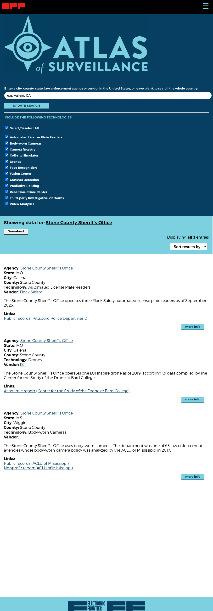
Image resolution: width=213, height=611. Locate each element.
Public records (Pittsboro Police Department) (45, 318)
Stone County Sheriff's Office (46, 268)
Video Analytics (19, 204)
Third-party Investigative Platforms (34, 198)
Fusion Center (18, 173)
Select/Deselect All (22, 128)
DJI (23, 364)
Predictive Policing (22, 186)
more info (192, 327)
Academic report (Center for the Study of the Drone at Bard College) (66, 390)
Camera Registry (20, 149)
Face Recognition (21, 167)
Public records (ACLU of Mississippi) (36, 463)
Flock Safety (31, 292)
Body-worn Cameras (23, 143)
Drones (13, 161)
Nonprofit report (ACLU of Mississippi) (38, 467)
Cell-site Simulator (21, 155)
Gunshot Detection (22, 180)
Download (16, 231)
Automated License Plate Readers (33, 137)
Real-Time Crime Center (26, 192)
